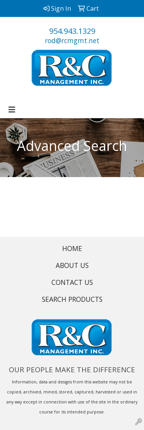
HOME (72, 248)
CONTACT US (72, 282)
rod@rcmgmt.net (72, 40)
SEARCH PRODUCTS (72, 299)
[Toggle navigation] (12, 109)
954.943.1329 (72, 31)
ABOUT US (72, 265)
